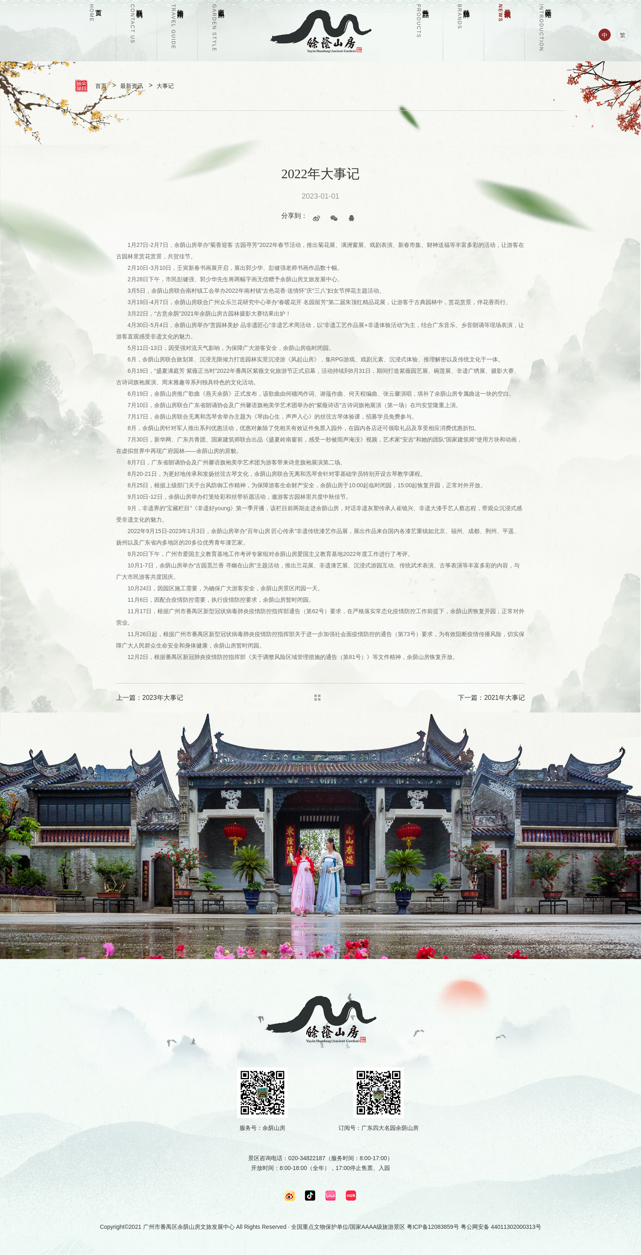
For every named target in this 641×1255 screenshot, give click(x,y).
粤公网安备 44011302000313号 (501, 1227)
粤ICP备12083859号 (433, 1227)
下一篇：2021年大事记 (491, 697)
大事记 (165, 86)
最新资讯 (131, 86)
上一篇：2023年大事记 (149, 697)
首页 (101, 86)
